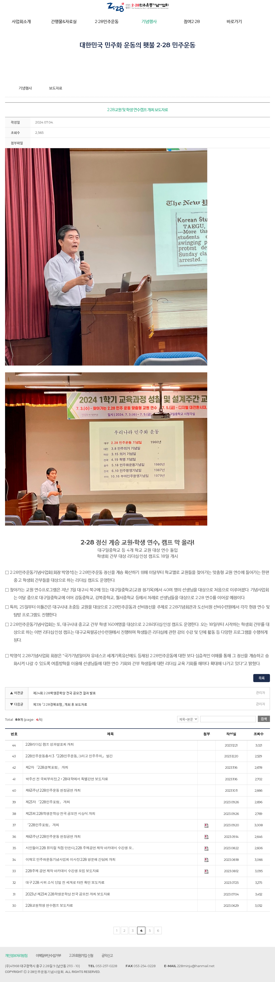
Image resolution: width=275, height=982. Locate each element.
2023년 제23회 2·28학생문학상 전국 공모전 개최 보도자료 (68, 894)
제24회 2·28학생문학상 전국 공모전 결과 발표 (64, 693)
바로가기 (234, 21)
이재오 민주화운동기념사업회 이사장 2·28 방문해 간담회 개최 (70, 860)
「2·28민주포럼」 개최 (42, 825)
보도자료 (55, 88)
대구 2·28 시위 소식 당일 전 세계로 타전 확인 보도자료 (65, 883)
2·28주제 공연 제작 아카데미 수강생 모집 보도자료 (62, 871)
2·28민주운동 (107, 21)
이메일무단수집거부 (48, 955)
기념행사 (149, 21)
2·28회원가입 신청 (81, 955)
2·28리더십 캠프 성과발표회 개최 (50, 745)
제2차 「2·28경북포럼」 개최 (47, 768)
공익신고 (107, 955)
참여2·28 (192, 21)
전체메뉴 (264, 22)
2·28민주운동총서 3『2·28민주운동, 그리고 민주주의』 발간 (69, 756)
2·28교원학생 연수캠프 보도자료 (49, 906)
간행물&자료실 (64, 21)
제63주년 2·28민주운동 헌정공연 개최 (53, 791)
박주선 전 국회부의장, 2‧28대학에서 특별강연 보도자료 (67, 780)
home (9, 88)
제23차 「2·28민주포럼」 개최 (48, 802)
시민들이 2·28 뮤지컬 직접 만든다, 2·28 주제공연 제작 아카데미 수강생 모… (80, 848)
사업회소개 (21, 21)
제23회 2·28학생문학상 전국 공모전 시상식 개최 (60, 814)
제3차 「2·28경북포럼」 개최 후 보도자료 (60, 705)
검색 (264, 719)
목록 (262, 678)
